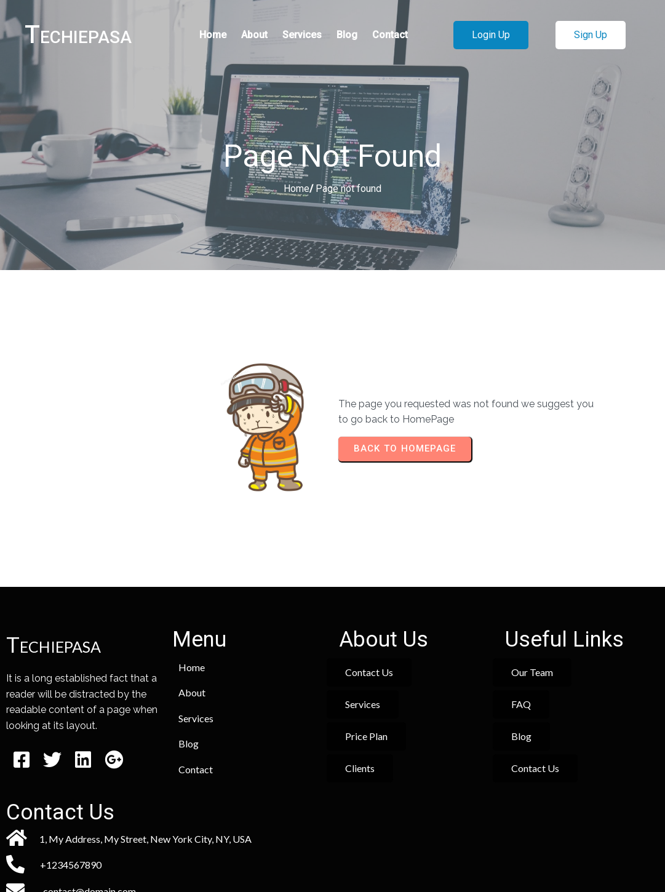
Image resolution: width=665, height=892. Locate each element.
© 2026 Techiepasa (332, 847)
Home (296, 188)
